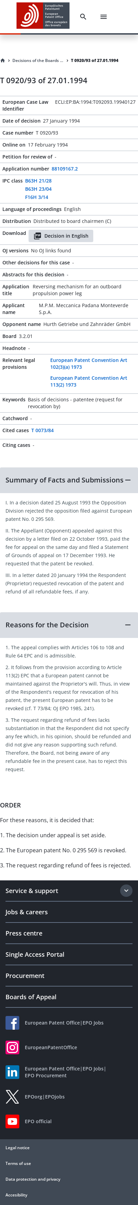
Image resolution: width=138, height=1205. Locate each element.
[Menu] (103, 17)
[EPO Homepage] (43, 16)
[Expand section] (126, 890)
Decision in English (60, 236)
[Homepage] (3, 60)
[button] (69, 480)
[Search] (83, 17)
